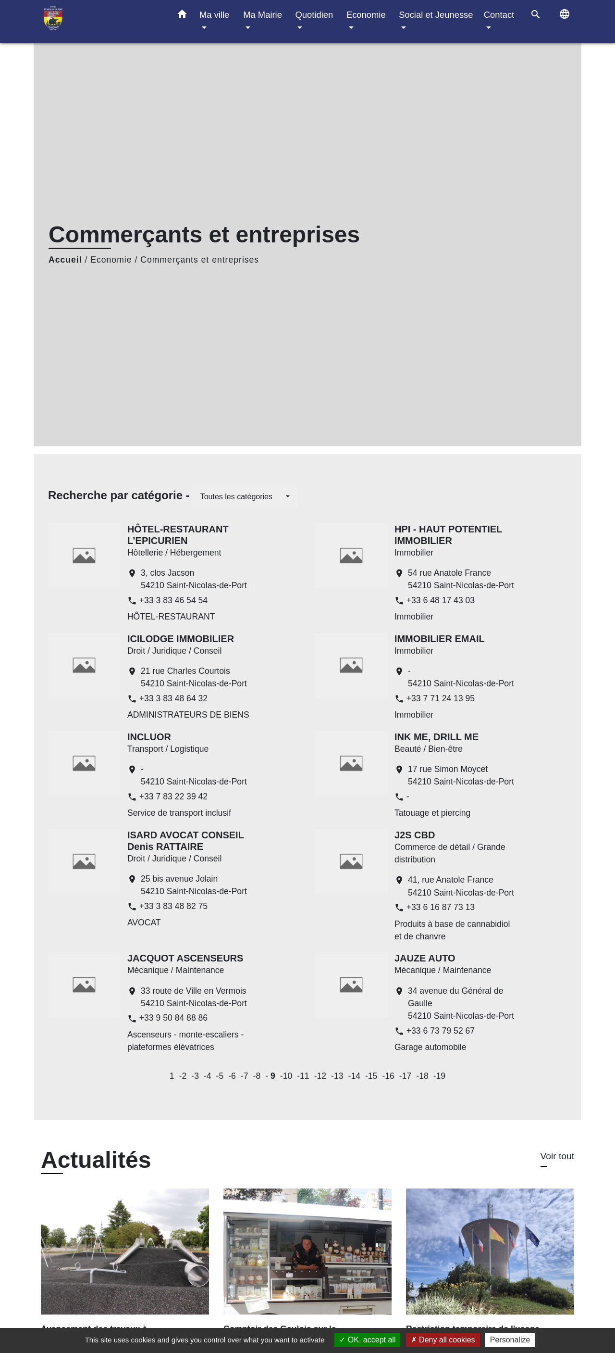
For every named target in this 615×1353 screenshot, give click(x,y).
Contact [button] (499, 15)
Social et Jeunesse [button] (436, 15)
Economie (111, 260)
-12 (320, 1076)
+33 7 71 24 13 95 (440, 698)
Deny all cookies (443, 1340)
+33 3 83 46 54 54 (173, 600)
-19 (439, 1076)
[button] (182, 15)
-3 (195, 1076)
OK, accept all (367, 1340)
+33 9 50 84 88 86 (173, 1018)
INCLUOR (149, 737)
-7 (244, 1076)
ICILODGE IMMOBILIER (180, 638)
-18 (422, 1076)
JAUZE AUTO (424, 958)
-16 (388, 1076)
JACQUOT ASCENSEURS (185, 958)
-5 (220, 1076)
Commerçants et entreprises (199, 260)
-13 (337, 1076)
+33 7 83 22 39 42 (173, 796)
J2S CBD (414, 835)
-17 (405, 1076)
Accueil (65, 260)
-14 (354, 1076)
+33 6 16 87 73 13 (440, 907)
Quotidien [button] (314, 15)
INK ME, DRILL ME (436, 737)
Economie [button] (366, 15)
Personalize (510, 1340)
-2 (183, 1076)
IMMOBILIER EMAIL (439, 638)
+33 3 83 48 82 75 (173, 906)
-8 (257, 1076)
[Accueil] (101, 21)
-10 (286, 1076)
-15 (371, 1076)
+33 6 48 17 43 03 (440, 600)
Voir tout (557, 1156)
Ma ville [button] (214, 15)
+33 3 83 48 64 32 (173, 698)
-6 (232, 1076)
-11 (303, 1076)
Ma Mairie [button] (262, 15)
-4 (207, 1076)
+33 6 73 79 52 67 (440, 1031)
